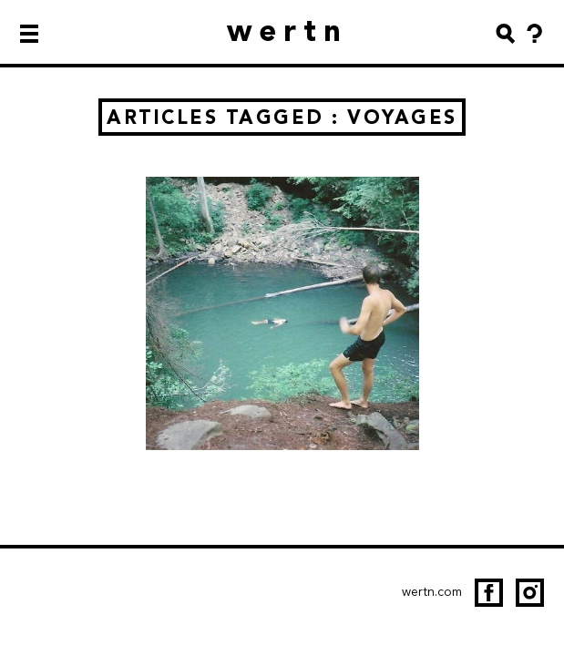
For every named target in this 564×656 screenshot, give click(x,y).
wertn (287, 30)
